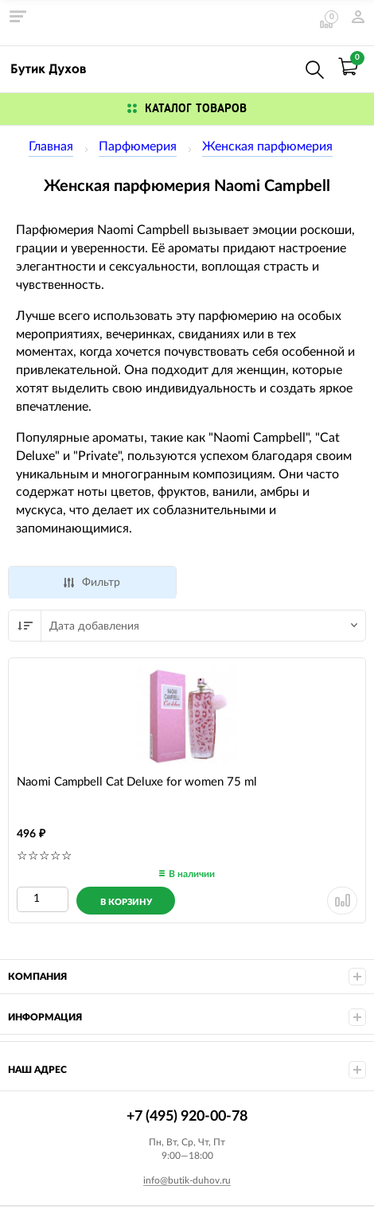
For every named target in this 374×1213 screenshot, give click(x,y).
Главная (51, 146)
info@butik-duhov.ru (187, 1180)
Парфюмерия (138, 146)
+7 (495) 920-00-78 (280, 66)
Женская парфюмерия (267, 146)
